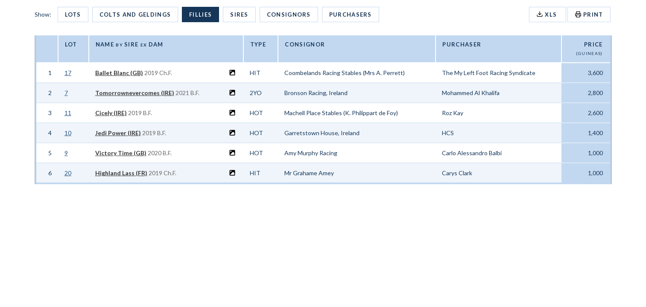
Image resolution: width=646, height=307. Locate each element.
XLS (547, 14)
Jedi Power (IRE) (118, 132)
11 (67, 112)
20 (67, 173)
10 (67, 132)
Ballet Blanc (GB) (119, 72)
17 (67, 72)
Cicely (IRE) (111, 112)
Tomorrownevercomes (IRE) (134, 92)
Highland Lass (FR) (121, 173)
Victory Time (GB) (120, 152)
